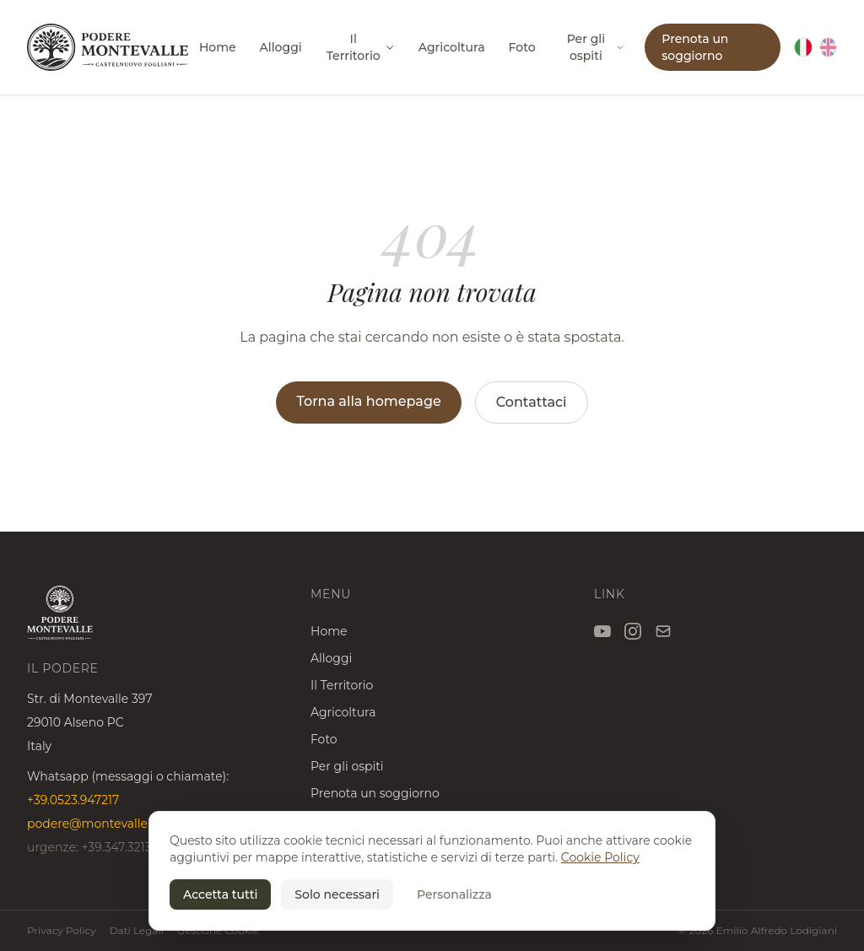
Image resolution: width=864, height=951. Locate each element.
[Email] (663, 631)
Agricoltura (451, 47)
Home (217, 47)
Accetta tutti (220, 894)
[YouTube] (602, 631)
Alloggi (281, 47)
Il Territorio (361, 47)
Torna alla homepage (368, 401)
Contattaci (531, 402)
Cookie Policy (600, 857)
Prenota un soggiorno (695, 47)
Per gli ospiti (596, 47)
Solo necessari (337, 894)
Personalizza (454, 894)
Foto (522, 47)
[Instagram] (632, 631)
